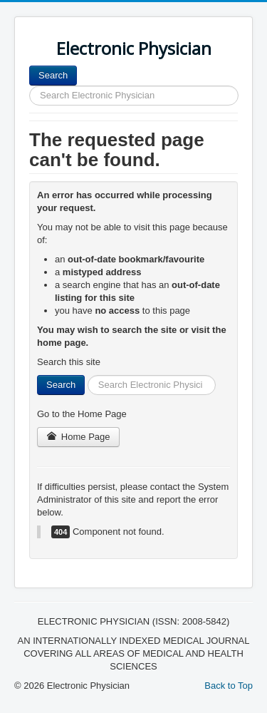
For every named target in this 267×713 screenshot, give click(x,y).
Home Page (78, 436)
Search (53, 75)
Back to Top (228, 685)
